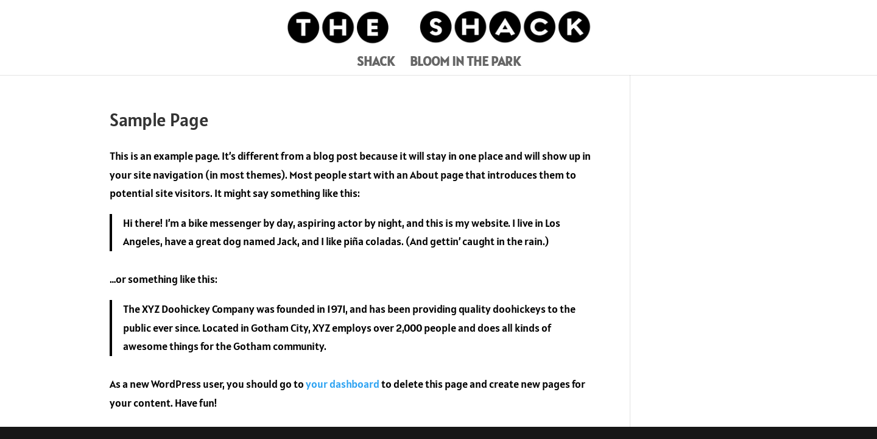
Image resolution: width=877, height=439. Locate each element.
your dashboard (342, 384)
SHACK (376, 63)
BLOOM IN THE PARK (465, 63)
